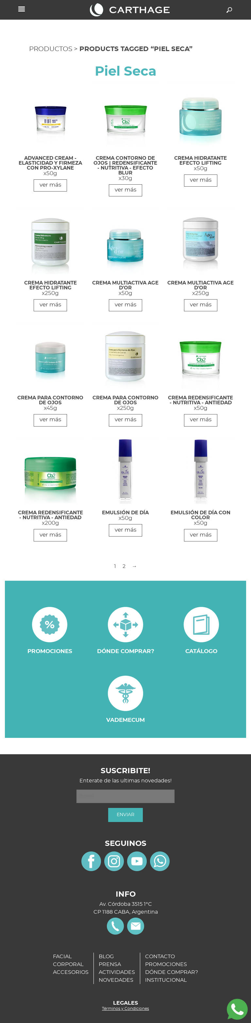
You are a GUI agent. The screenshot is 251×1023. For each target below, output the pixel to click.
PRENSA (110, 964)
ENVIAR (125, 815)
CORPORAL (68, 964)
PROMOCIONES (166, 964)
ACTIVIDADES (117, 972)
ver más (50, 185)
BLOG (106, 956)
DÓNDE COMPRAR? (171, 972)
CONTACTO (160, 956)
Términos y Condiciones (125, 1009)
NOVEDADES (116, 980)
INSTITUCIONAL (166, 980)
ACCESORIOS (71, 972)
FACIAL (62, 956)
